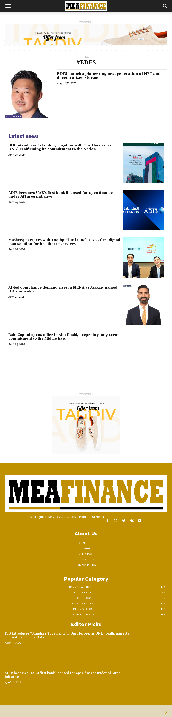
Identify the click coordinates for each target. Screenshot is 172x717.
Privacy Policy (86, 565)
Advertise (86, 543)
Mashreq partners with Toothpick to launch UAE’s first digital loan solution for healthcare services (64, 242)
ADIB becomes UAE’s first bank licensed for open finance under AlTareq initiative (60, 195)
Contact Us (86, 559)
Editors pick (13, 116)
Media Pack (86, 554)
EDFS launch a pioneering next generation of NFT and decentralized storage (109, 75)
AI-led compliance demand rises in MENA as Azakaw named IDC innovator (62, 289)
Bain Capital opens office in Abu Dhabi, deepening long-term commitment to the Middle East (63, 337)
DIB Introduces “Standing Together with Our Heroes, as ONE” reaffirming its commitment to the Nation (59, 147)
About (86, 548)
